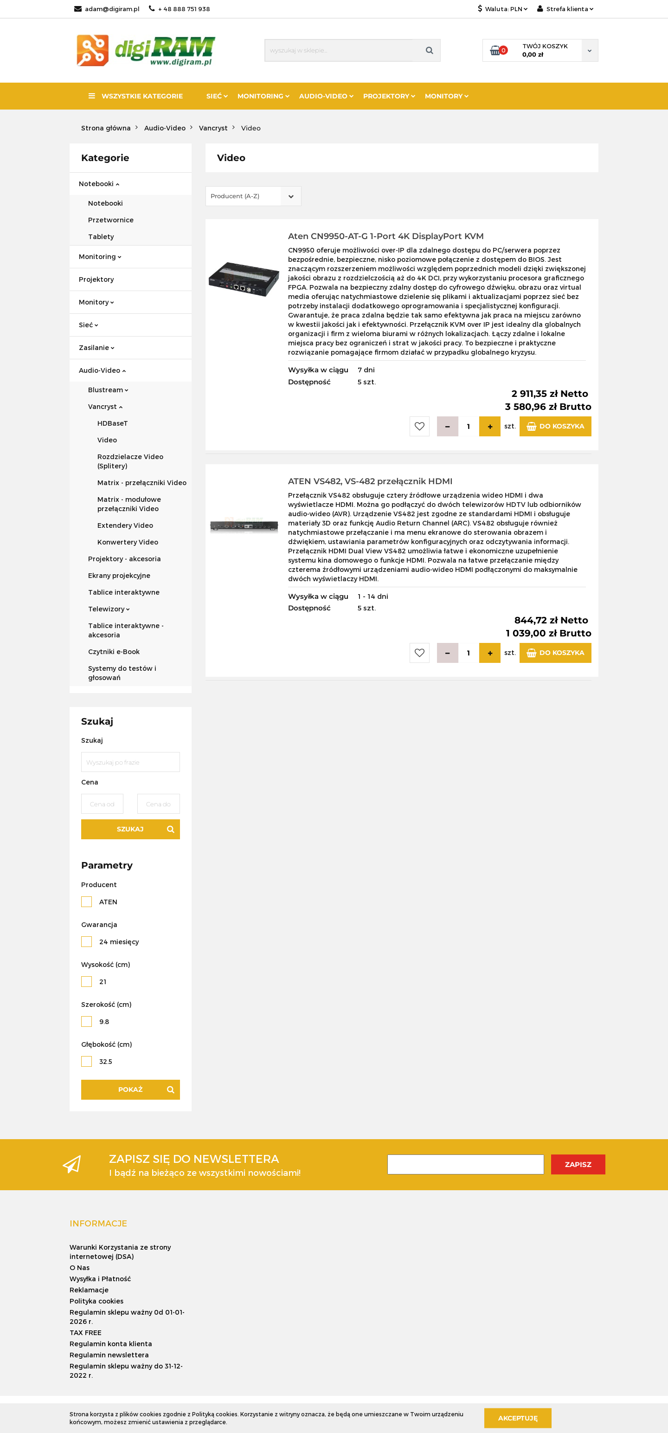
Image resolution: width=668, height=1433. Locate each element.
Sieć (217, 96)
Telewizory (109, 609)
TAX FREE (86, 1332)
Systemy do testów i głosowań (122, 672)
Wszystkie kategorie (136, 96)
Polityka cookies (96, 1301)
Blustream (108, 390)
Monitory (447, 96)
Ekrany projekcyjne (119, 575)
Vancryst (105, 406)
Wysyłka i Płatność (100, 1279)
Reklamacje (89, 1290)
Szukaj (130, 829)
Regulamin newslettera (109, 1355)
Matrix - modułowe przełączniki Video (129, 503)
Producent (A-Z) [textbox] (235, 196)
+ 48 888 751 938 (179, 9)
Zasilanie (97, 347)
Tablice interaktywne (124, 592)
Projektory (389, 96)
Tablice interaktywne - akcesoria (126, 630)
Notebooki (99, 184)
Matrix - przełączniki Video (141, 482)
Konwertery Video (127, 542)
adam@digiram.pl (107, 9)
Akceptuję (518, 1418)
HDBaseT (112, 423)
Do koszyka (555, 426)
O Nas (80, 1267)
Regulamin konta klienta (111, 1344)
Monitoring (264, 96)
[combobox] (254, 196)
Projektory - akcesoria (124, 559)
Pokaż (130, 1089)
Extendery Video (125, 525)
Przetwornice (111, 220)
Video (107, 440)
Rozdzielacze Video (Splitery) (130, 461)
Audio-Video (326, 96)
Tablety (101, 236)
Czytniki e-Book (114, 651)
